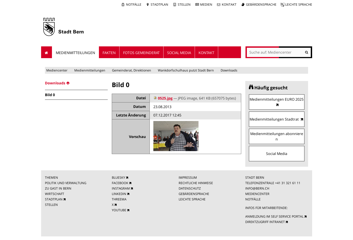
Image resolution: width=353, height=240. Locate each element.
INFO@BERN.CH (257, 188)
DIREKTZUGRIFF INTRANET (265, 222)
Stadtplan (159, 4)
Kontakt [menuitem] (206, 52)
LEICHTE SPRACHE (192, 199)
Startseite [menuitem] (46, 52)
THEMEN (51, 177)
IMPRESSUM (188, 177)
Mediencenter (57, 70)
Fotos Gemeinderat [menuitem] (141, 52)
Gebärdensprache (261, 4)
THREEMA (119, 199)
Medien (206, 4)
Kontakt (229, 4)
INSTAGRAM (121, 188)
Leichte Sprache (298, 4)
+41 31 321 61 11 (287, 183)
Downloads (229, 70)
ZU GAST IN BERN (58, 188)
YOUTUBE (119, 210)
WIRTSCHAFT (54, 194)
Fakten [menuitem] (109, 52)
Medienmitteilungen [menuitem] (75, 52)
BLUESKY (118, 177)
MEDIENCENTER (257, 194)
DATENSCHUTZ (190, 188)
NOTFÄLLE (253, 199)
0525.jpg (163, 98)
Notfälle (133, 4)
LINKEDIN (119, 194)
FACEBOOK (120, 183)
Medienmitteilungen (89, 70)
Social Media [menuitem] (179, 52)
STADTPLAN (54, 199)
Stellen (184, 4)
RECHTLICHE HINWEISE (196, 183)
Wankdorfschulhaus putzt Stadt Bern (186, 70)
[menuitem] (76, 83)
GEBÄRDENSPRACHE (194, 194)
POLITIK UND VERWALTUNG (65, 183)
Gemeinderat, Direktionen (131, 70)
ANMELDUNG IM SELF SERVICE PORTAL (274, 216)
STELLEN (51, 204)
